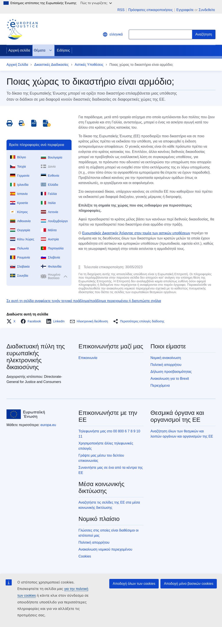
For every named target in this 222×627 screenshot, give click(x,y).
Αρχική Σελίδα (17, 64)
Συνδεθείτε (207, 10)
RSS (120, 10)
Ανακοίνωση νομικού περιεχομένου (105, 549)
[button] (12, 321)
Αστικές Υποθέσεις (89, 64)
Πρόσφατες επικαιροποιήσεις (150, 10)
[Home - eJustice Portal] (22, 29)
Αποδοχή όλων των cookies (134, 583)
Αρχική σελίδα (19, 50)
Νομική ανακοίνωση (165, 358)
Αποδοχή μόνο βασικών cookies (188, 583)
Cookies (84, 556)
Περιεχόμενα (160, 385)
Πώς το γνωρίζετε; (96, 3)
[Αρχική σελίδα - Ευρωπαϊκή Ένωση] (26, 414)
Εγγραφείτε (185, 10)
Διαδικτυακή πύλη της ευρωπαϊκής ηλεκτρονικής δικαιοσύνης (36, 356)
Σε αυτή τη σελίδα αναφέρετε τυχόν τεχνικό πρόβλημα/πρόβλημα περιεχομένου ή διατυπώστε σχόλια (84, 301)
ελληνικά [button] (113, 34)
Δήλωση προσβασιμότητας (171, 371)
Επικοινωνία (87, 358)
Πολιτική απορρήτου (165, 365)
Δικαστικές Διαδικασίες (51, 64)
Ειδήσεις (63, 50)
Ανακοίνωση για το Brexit (169, 378)
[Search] (203, 34)
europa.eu (48, 425)
